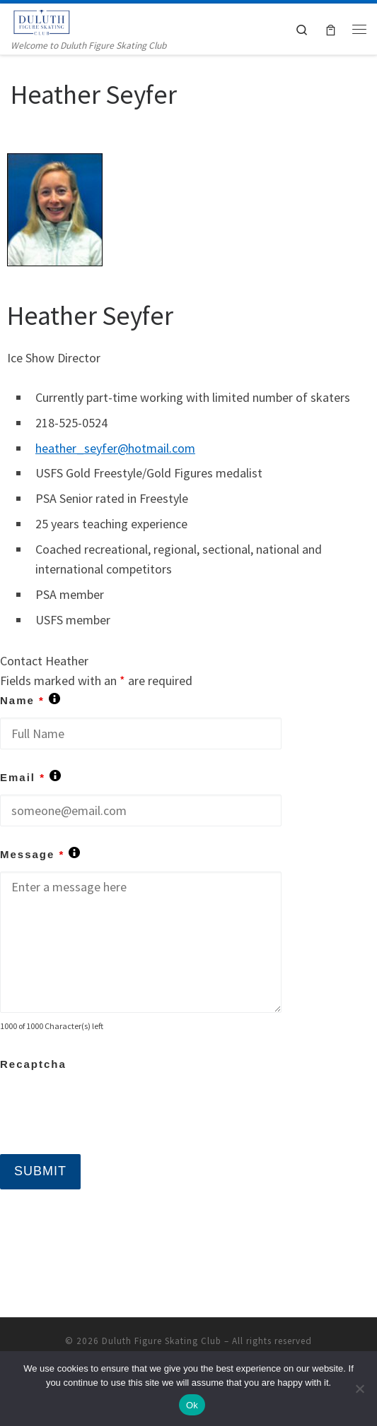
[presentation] (107, 1108)
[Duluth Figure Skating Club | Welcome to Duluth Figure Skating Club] (42, 20)
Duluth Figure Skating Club (161, 1341)
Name (30, 700)
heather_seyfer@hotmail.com (115, 448)
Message (40, 854)
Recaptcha (33, 1064)
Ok (192, 1405)
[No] (359, 1389)
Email (30, 777)
